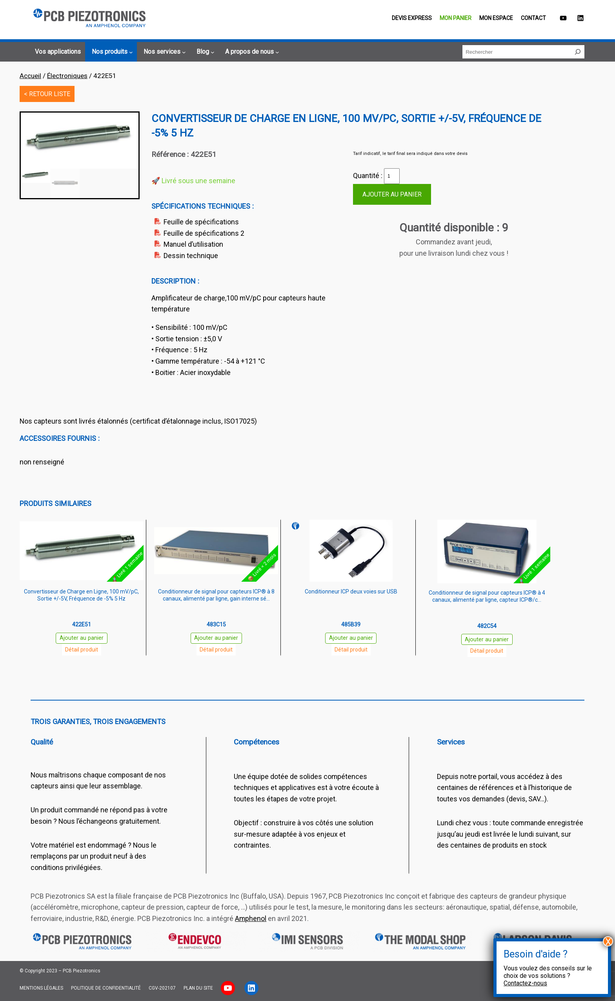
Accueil (30, 76)
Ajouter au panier (392, 194)
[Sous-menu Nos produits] (111, 51)
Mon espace (496, 18)
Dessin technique (191, 255)
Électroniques (67, 76)
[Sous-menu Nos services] (163, 51)
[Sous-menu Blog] (204, 51)
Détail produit (81, 649)
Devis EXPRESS (412, 18)
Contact (533, 18)
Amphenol (250, 918)
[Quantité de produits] (392, 176)
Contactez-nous (525, 983)
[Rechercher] (577, 51)
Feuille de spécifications (201, 222)
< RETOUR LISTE (47, 94)
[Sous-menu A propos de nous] (251, 51)
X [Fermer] (608, 941)
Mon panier (455, 18)
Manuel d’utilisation (193, 244)
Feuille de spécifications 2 (204, 233)
